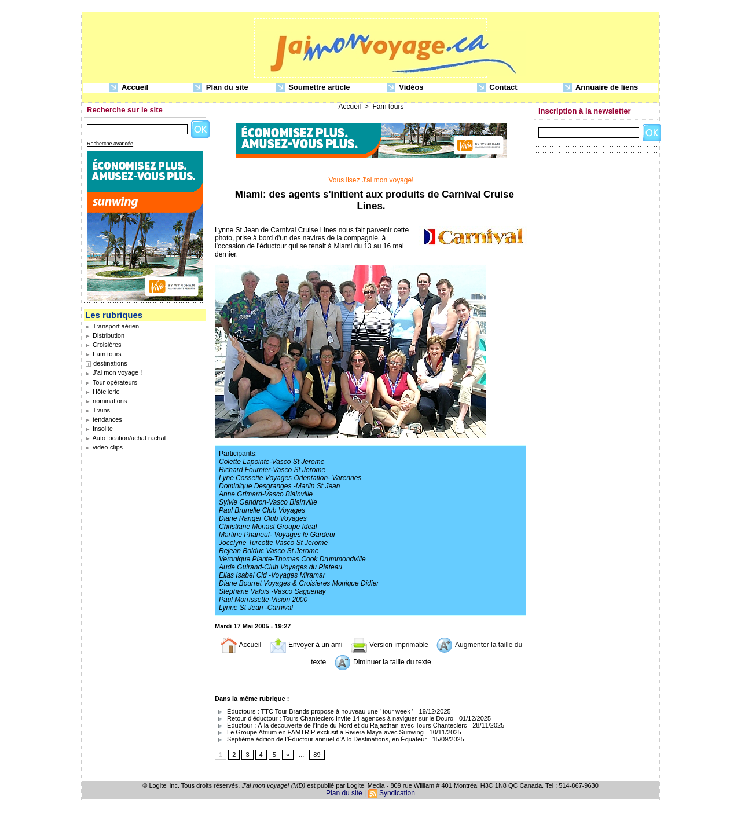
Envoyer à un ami (306, 645)
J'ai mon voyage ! (113, 372)
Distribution (104, 335)
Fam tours (103, 353)
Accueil (128, 88)
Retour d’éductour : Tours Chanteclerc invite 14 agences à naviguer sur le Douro (334, 718)
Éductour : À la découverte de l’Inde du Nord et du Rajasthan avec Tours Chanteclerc (341, 725)
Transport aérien (112, 326)
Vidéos (405, 88)
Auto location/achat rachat (125, 437)
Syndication (397, 793)
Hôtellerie (102, 391)
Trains (97, 410)
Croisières (103, 344)
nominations (106, 400)
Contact (497, 88)
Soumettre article (313, 88)
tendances (103, 419)
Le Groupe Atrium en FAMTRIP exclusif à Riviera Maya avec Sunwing (319, 732)
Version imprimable (389, 645)
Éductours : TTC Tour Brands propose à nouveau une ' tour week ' (314, 711)
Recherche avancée (110, 144)
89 (316, 754)
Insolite (99, 428)
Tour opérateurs (111, 382)
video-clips (104, 447)
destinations (110, 363)
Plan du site (220, 88)
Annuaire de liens (601, 88)
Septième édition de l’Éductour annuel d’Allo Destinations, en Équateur (321, 739)
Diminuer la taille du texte (382, 662)
